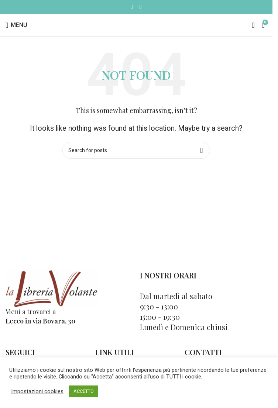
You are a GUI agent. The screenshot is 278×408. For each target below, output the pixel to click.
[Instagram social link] (140, 6)
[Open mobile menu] (16, 25)
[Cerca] (253, 25)
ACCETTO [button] (83, 391)
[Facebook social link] (131, 6)
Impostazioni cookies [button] (37, 391)
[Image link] (52, 288)
